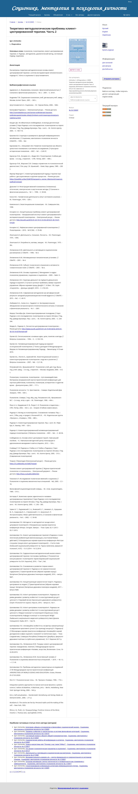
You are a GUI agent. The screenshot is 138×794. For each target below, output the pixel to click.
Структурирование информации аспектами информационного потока (52, 766)
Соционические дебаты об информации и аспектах (45, 740)
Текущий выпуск (34, 15)
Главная (12, 22)
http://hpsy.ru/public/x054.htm (27, 474)
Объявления (58, 15)
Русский (105, 28)
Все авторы (80, 15)
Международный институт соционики (73, 788)
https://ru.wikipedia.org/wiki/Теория (23, 464)
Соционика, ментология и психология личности (69, 8)
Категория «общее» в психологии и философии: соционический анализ (52, 727)
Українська (106, 35)
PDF (74, 69)
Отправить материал (111, 79)
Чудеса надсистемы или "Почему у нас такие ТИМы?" (46, 744)
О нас (68, 15)
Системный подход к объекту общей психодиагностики (46, 736)
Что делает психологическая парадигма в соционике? (46, 749)
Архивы (47, 15)
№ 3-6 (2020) (30, 22)
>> (24, 772)
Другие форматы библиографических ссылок (80, 98)
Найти (127, 15)
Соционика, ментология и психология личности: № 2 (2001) (49, 764)
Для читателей (107, 63)
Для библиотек (107, 69)
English (105, 32)
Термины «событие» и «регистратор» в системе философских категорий (53, 731)
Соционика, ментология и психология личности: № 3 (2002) (43, 759)
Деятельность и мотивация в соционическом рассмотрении (48, 753)
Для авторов (106, 66)
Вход (130, 2)
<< (10, 772)
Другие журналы (94, 15)
